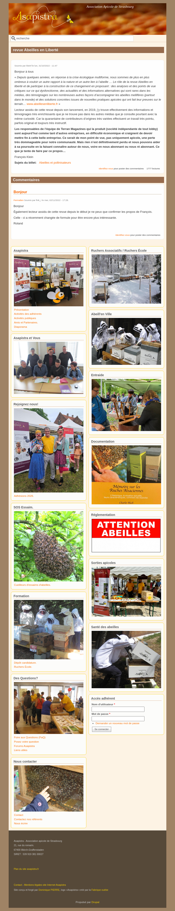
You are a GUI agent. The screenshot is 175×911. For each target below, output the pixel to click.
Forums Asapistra (24, 745)
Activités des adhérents (27, 313)
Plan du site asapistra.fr (26, 869)
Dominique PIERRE (49, 889)
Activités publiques (25, 318)
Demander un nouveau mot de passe (117, 723)
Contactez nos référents (28, 819)
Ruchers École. (23, 666)
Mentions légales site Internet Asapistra (45, 884)
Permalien (18, 200)
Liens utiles (20, 750)
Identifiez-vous (106, 168)
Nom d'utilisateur (103, 704)
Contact (18, 814)
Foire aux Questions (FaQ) (29, 737)
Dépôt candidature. (25, 662)
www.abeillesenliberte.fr (42, 104)
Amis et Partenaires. (26, 322)
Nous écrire (21, 823)
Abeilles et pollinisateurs (55, 162)
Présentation (21, 309)
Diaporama (20, 326)
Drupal (95, 902)
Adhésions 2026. (24, 495)
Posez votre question (26, 741)
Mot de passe (101, 713)
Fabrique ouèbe (99, 889)
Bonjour (20, 192)
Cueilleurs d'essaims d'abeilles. (32, 584)
